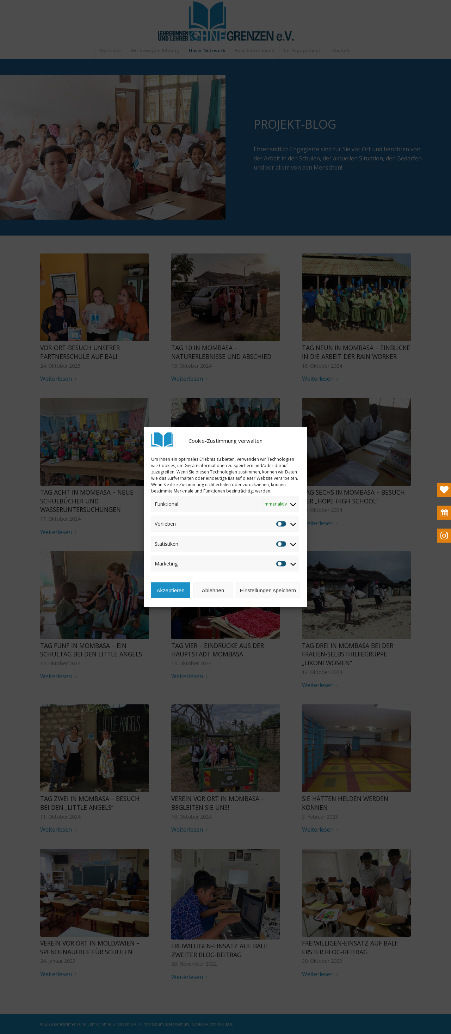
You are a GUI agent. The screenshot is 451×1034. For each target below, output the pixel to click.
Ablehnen (213, 605)
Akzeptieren (171, 605)
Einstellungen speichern (268, 605)
